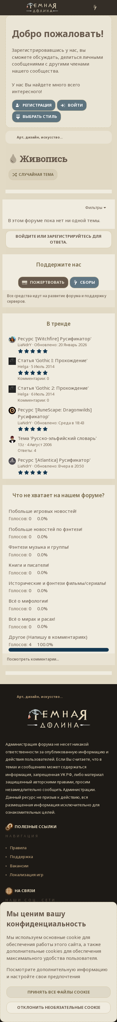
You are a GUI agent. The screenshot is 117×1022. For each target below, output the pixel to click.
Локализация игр (26, 874)
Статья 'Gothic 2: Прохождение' (53, 388)
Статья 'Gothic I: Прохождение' (52, 360)
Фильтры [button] (93, 207)
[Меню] (11, 7)
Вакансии (19, 866)
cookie (74, 937)
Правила (18, 847)
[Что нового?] (95, 8)
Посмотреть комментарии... (33, 659)
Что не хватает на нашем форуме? (58, 495)
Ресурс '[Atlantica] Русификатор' (54, 460)
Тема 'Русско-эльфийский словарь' (57, 438)
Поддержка (21, 856)
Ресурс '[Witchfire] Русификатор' (54, 338)
